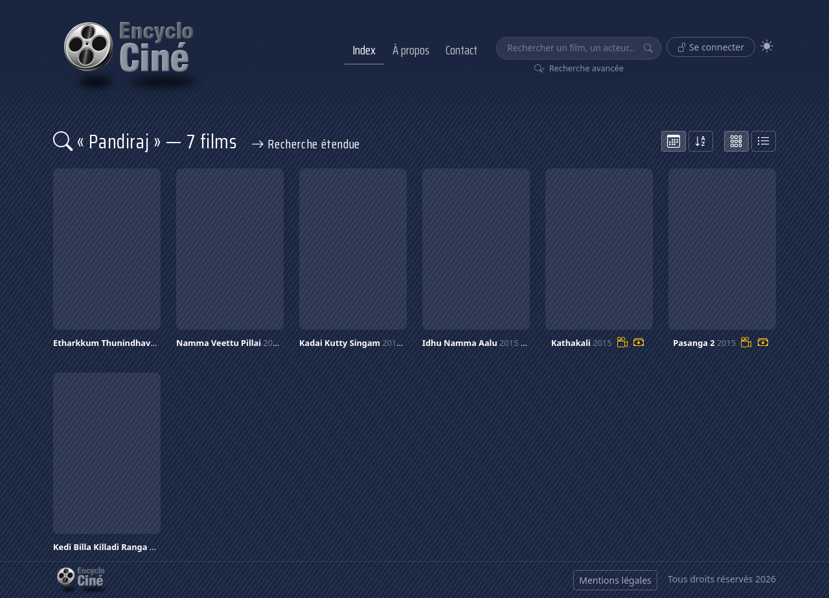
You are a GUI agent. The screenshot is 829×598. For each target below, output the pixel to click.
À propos (410, 50)
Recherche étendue (305, 143)
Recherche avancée (579, 68)
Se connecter (710, 47)
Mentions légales (615, 580)
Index (364, 50)
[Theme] (767, 46)
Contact (461, 50)
